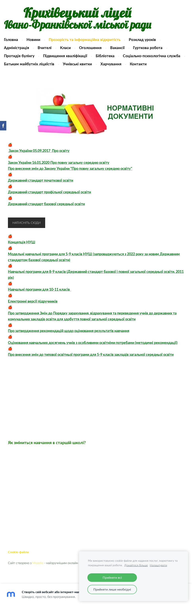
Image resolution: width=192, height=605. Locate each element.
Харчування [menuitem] (18, 74)
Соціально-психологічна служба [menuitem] (36, 65)
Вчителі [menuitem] (48, 49)
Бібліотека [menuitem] (108, 57)
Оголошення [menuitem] (94, 49)
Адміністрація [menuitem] (20, 49)
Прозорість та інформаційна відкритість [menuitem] (88, 41)
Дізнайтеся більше (136, 565)
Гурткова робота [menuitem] (151, 49)
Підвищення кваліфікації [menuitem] (69, 57)
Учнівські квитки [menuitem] (147, 65)
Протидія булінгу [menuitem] (23, 57)
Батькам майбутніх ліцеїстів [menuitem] (99, 65)
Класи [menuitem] (69, 49)
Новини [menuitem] (37, 41)
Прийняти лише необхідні (112, 589)
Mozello (37, 573)
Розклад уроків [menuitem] (146, 41)
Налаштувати (158, 565)
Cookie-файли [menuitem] (18, 562)
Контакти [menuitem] (45, 74)
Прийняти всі (112, 577)
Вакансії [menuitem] (121, 49)
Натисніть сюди (26, 233)
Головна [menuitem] (15, 41)
